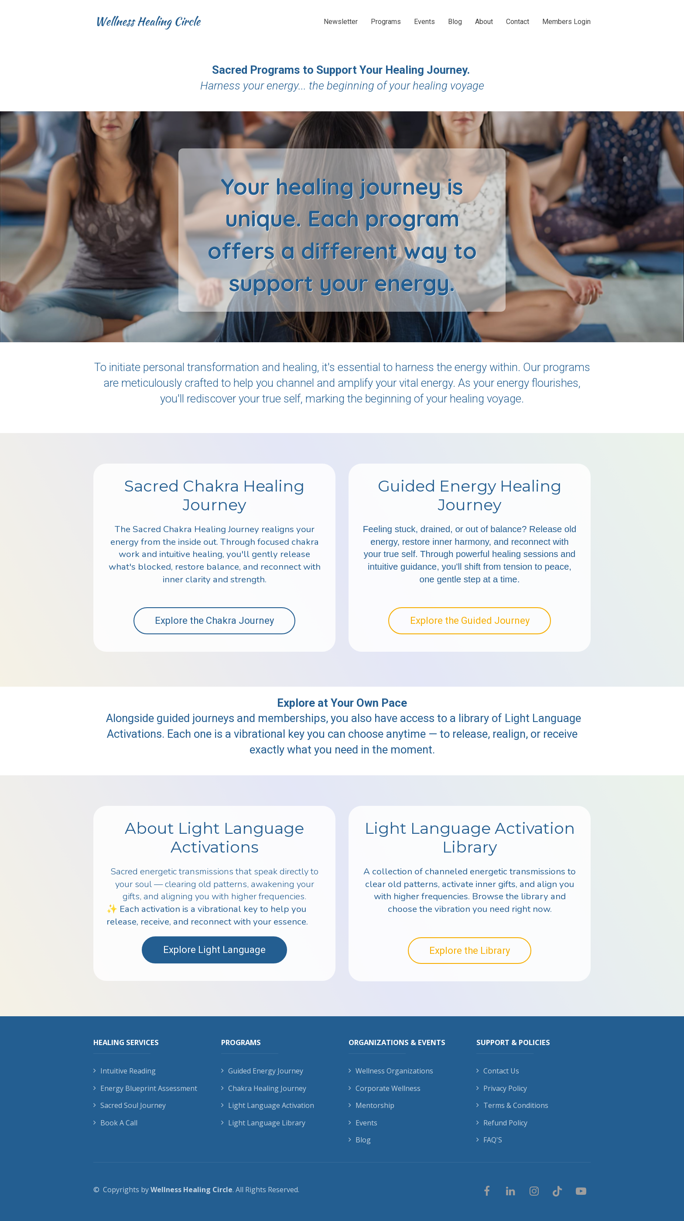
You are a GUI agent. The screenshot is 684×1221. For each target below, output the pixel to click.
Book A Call (115, 1123)
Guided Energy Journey (262, 1071)
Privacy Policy (501, 1088)
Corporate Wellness (385, 1088)
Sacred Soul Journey (129, 1105)
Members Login (566, 21)
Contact (517, 21)
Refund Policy (501, 1123)
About (484, 21)
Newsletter (341, 21)
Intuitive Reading (124, 1071)
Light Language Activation (267, 1105)
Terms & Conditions (512, 1105)
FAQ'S (489, 1140)
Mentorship (371, 1105)
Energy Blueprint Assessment (145, 1088)
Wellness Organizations (391, 1071)
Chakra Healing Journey (263, 1088)
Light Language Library (263, 1123)
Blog (455, 21)
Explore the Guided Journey (470, 620)
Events (424, 21)
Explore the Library (469, 950)
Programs (386, 21)
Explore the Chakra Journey (214, 620)
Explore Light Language (214, 949)
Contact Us (497, 1071)
